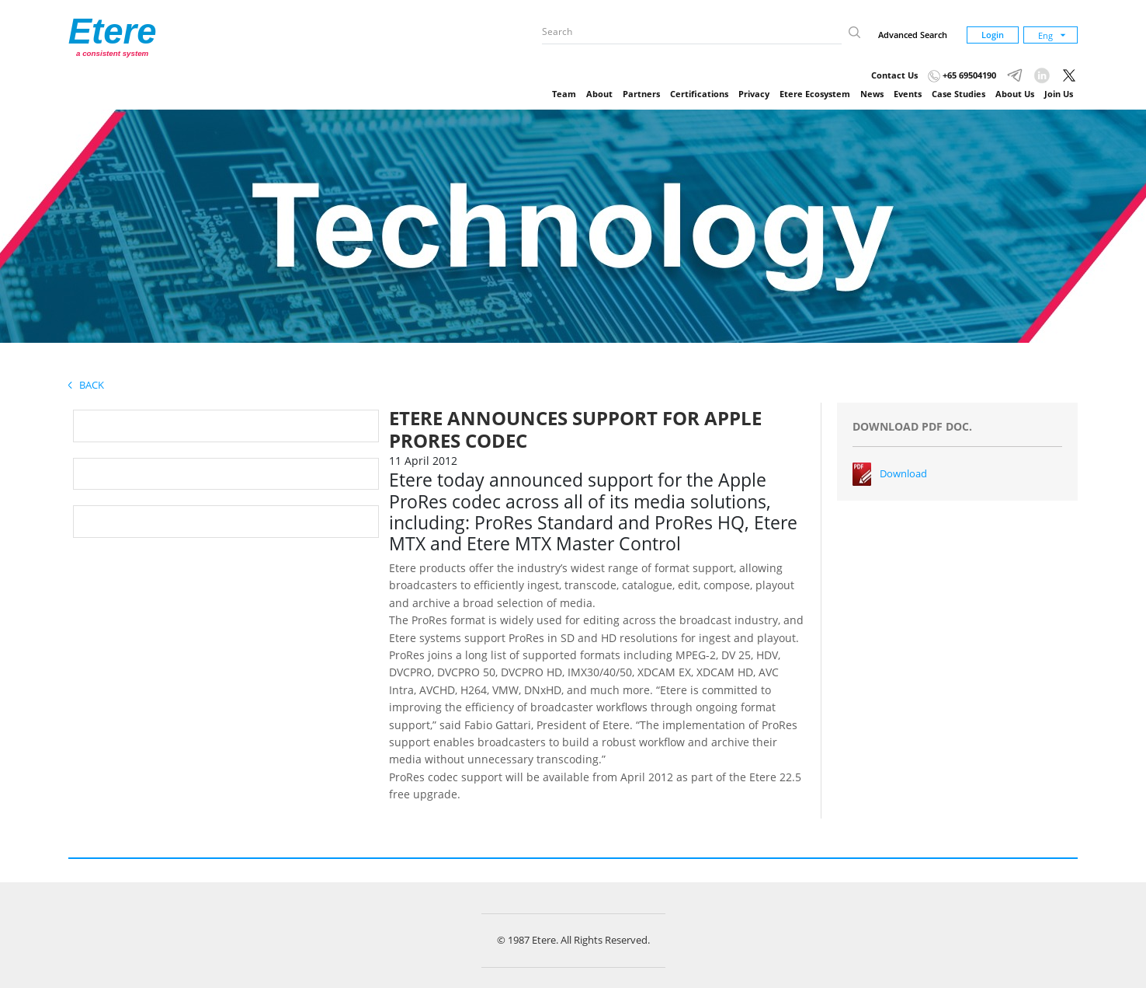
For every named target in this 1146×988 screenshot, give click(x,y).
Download (903, 473)
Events (908, 93)
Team (564, 93)
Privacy (753, 93)
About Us (1014, 93)
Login (992, 34)
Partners (641, 93)
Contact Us (894, 75)
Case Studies (958, 93)
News (872, 93)
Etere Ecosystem (815, 93)
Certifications (699, 93)
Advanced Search (912, 34)
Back (86, 385)
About (599, 93)
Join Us (1058, 93)
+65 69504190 (962, 75)
